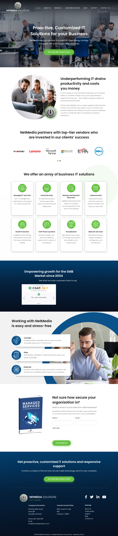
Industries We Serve (73, 8)
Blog (85, 8)
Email (78, 418)
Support (94, 8)
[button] (19, 151)
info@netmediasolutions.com (38, 524)
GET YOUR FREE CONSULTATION (59, 52)
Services (58, 8)
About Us (47, 8)
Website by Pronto (78, 534)
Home (38, 8)
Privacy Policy (68, 534)
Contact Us (105, 8)
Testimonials (89, 511)
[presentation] (67, 434)
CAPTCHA (56, 428)
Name (55, 418)
